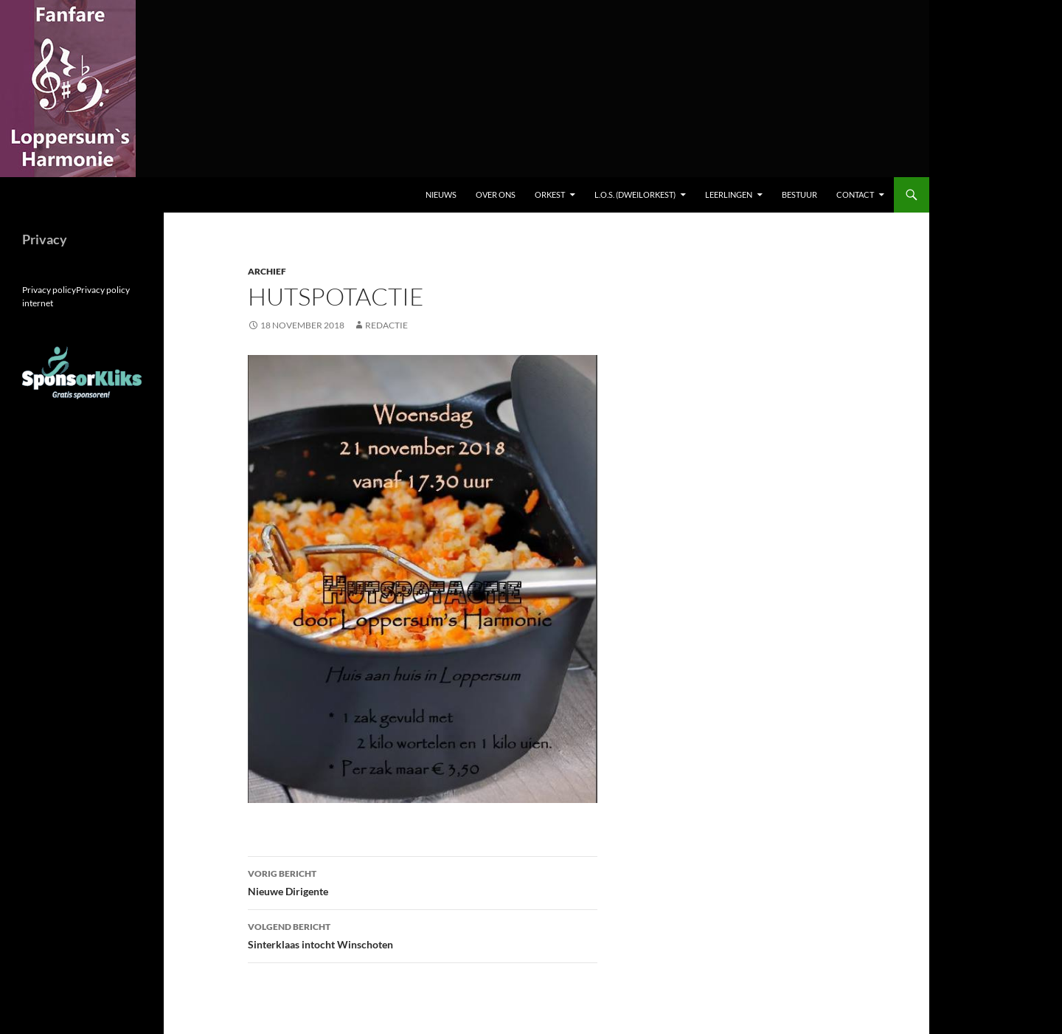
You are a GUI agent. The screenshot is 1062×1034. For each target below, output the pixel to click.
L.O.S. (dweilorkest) (635, 194)
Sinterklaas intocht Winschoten (422, 934)
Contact (855, 194)
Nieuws (441, 194)
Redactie (386, 325)
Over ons (496, 194)
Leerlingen (728, 194)
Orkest (550, 194)
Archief (267, 271)
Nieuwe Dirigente (422, 881)
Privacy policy (49, 289)
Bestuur (799, 194)
